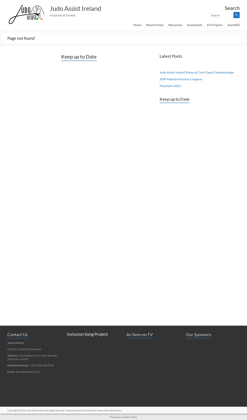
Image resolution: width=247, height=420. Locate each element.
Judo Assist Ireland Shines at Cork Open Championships (197, 72)
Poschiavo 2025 (170, 86)
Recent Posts (155, 25)
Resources (175, 25)
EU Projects (215, 25)
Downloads (194, 25)
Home (137, 25)
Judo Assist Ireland (78, 8)
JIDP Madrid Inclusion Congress (181, 79)
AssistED (234, 25)
